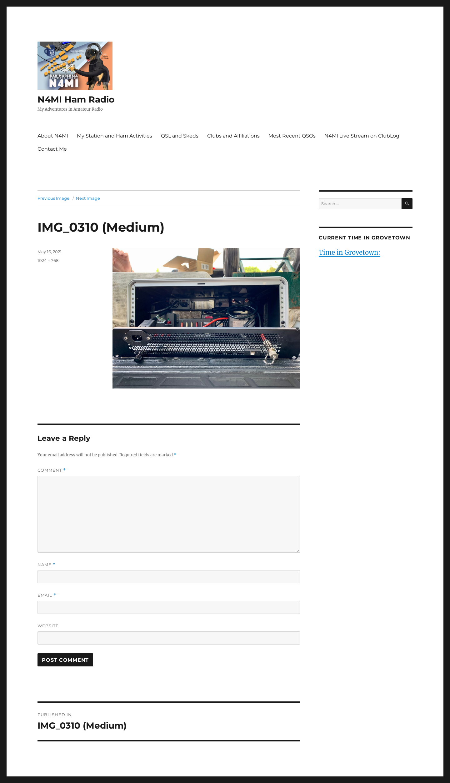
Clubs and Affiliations (233, 136)
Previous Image (53, 198)
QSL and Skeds (179, 136)
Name (47, 564)
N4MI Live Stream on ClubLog (361, 136)
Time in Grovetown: (349, 252)
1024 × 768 (48, 260)
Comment (52, 470)
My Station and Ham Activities (114, 136)
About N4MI (53, 136)
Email (47, 595)
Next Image (88, 198)
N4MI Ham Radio (76, 99)
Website (48, 625)
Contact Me (52, 149)
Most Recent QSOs (292, 136)
